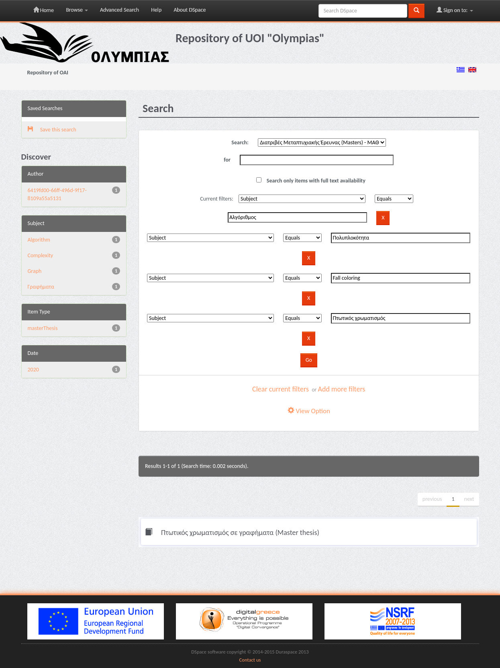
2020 (33, 369)
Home (43, 10)
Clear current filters (280, 389)
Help (156, 9)
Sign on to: (455, 10)
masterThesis (43, 328)
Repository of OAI (47, 72)
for (227, 159)
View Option (309, 411)
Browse (77, 9)
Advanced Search (119, 9)
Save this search (52, 129)
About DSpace (189, 9)
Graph (35, 271)
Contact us (250, 660)
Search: (240, 142)
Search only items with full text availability (310, 180)
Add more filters (341, 389)
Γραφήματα (41, 286)
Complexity (40, 255)
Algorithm (39, 239)
